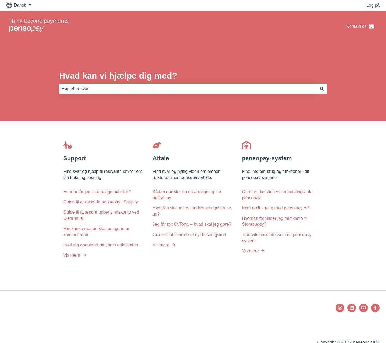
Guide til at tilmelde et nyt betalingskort (189, 234)
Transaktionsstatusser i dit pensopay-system (277, 237)
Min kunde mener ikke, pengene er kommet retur (96, 231)
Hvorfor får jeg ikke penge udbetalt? (97, 191)
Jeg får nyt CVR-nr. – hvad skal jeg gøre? (192, 224)
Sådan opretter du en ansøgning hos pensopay (187, 194)
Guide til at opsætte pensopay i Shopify (100, 202)
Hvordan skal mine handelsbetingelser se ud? (192, 211)
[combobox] (188, 89)
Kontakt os (360, 26)
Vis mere (71, 255)
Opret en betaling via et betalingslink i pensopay (277, 194)
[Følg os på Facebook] (375, 308)
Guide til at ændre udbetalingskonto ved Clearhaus (101, 215)
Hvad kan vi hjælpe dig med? (118, 76)
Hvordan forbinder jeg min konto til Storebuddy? (274, 221)
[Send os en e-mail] (363, 308)
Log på (373, 5)
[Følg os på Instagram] (340, 308)
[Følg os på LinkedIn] (351, 308)
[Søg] (322, 89)
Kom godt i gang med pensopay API (276, 208)
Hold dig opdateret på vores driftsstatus (100, 245)
